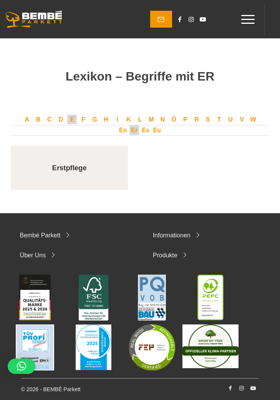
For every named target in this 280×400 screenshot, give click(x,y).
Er (134, 130)
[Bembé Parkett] (34, 19)
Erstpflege (69, 168)
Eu (157, 130)
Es (145, 130)
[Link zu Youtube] (203, 19)
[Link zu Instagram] (191, 19)
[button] (21, 366)
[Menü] (244, 19)
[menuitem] (244, 19)
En (123, 130)
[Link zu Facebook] (180, 19)
